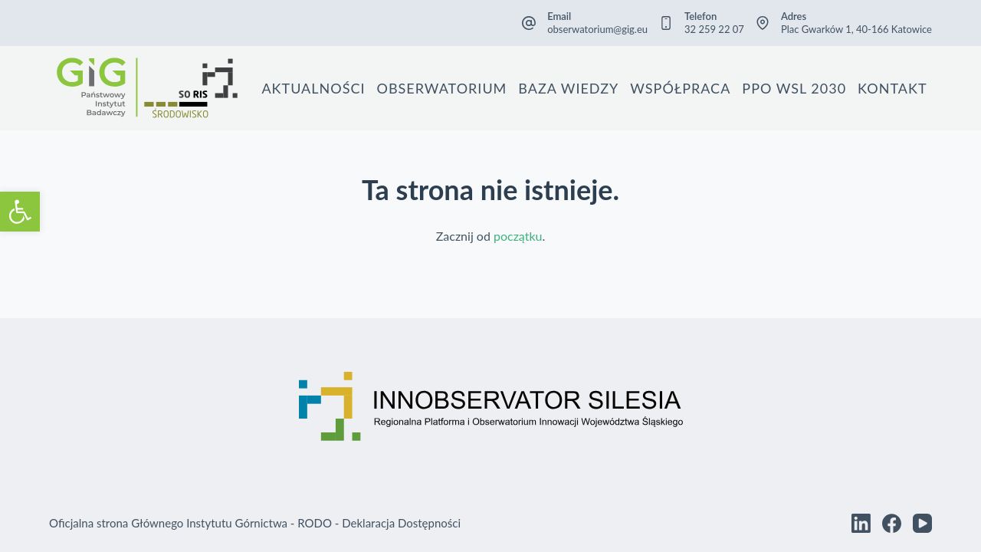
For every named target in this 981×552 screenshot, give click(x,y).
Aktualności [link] (313, 88)
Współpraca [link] (680, 88)
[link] (20, 212)
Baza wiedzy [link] (568, 88)
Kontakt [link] (892, 88)
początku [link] (518, 235)
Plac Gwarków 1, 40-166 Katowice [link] (856, 29)
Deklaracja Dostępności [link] (401, 523)
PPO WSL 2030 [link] (794, 88)
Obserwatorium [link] (442, 88)
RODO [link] (314, 523)
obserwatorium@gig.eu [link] (597, 29)
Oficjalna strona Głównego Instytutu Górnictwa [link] (168, 523)
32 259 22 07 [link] (714, 29)
